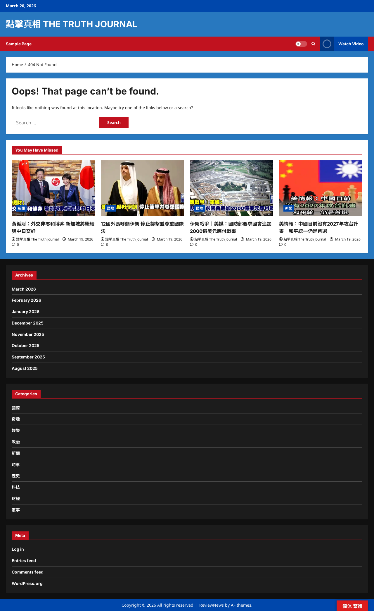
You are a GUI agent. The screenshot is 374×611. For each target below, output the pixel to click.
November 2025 (28, 333)
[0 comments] (15, 243)
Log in (18, 548)
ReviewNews (211, 604)
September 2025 (28, 356)
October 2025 (25, 345)
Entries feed (24, 560)
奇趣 (16, 418)
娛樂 (16, 430)
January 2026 (25, 311)
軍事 (16, 509)
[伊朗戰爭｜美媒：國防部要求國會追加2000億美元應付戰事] (231, 188)
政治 (16, 441)
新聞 (21, 208)
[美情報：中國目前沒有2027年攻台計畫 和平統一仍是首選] (320, 188)
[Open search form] (313, 43)
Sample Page (19, 43)
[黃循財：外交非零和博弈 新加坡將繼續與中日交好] (53, 188)
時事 (16, 463)
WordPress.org (27, 583)
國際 (110, 208)
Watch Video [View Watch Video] (342, 44)
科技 (16, 486)
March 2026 (24, 288)
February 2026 (26, 299)
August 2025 (25, 367)
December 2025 (28, 322)
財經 (16, 498)
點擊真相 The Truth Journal (71, 24)
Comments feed (28, 571)
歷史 (16, 475)
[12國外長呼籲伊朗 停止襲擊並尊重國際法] (142, 188)
